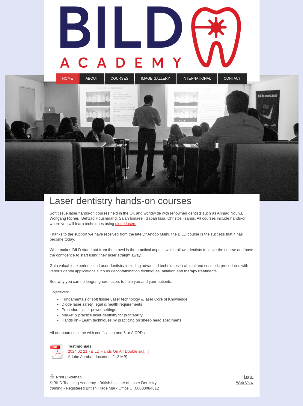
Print (57, 377)
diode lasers (125, 223)
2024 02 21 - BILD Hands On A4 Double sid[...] (108, 351)
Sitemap (74, 377)
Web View (244, 382)
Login (249, 377)
